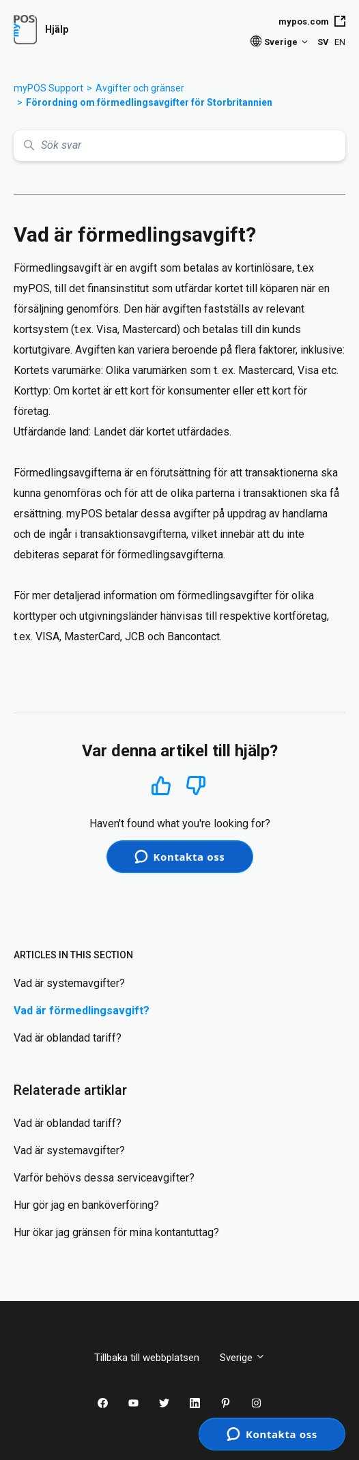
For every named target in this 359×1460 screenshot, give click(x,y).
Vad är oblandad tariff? (67, 1037)
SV (323, 42)
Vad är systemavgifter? (69, 983)
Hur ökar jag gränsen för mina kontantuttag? (116, 1232)
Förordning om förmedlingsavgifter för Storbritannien (149, 102)
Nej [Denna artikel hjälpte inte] (196, 785)
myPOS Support (48, 88)
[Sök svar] (179, 145)
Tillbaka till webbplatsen (146, 1357)
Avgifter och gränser (140, 88)
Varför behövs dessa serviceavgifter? (104, 1177)
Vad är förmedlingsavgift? (81, 1010)
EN (339, 42)
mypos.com (311, 21)
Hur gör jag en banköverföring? (86, 1205)
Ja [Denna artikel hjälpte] (161, 785)
